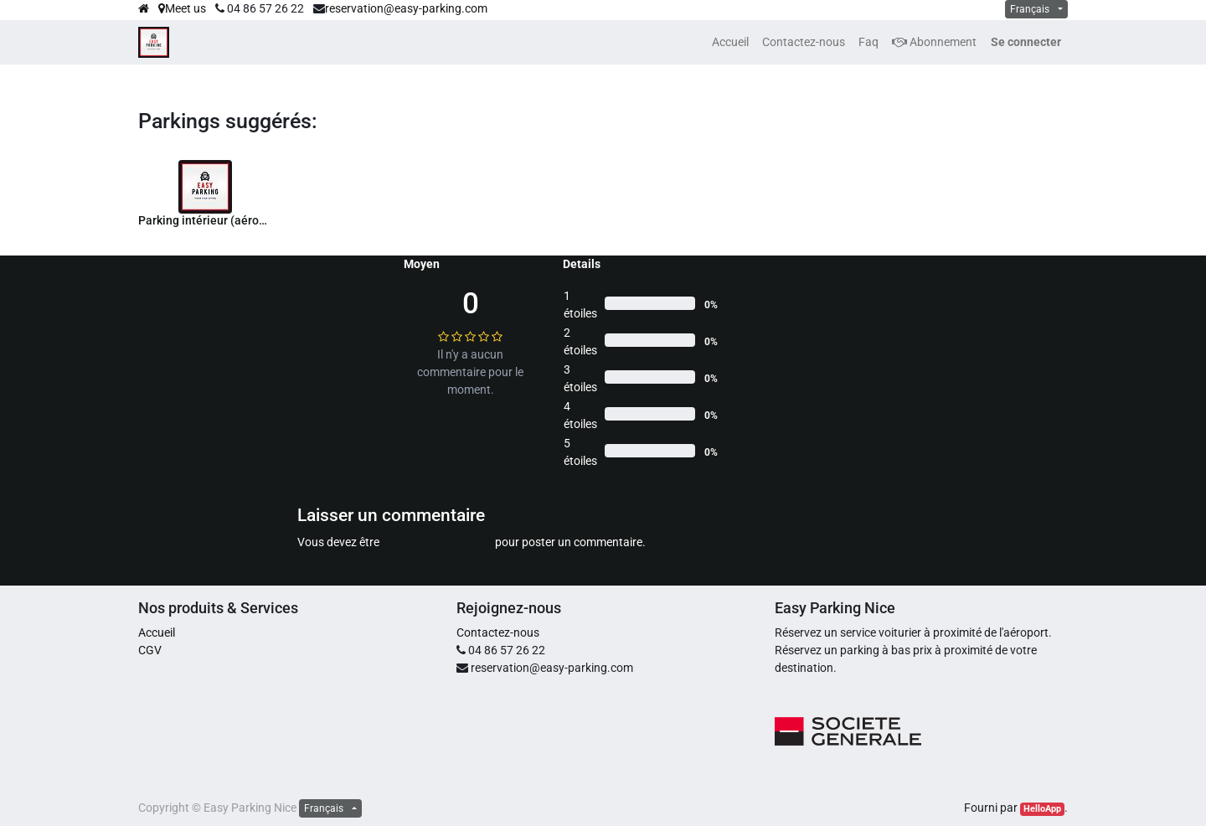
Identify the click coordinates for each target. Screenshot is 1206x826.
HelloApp (1042, 808)
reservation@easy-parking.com (406, 8)
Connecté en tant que (437, 542)
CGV (150, 650)
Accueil (156, 632)
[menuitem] (730, 42)
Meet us (182, 8)
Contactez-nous (497, 632)
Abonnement (934, 42)
